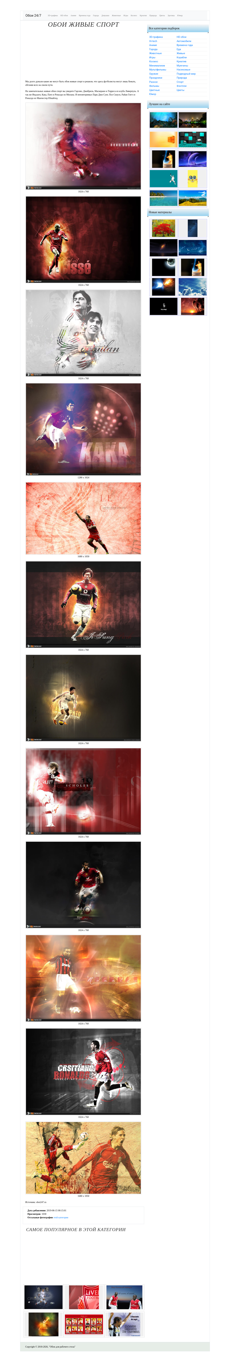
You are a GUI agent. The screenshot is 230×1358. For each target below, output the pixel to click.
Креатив (143, 15)
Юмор (180, 15)
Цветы (162, 15)
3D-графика (53, 15)
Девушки (105, 15)
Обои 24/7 (33, 15)
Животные (116, 15)
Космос (134, 15)
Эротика (171, 15)
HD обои (64, 15)
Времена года (84, 15)
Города (96, 15)
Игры (125, 15)
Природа (153, 15)
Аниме (73, 15)
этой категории (60, 1217)
